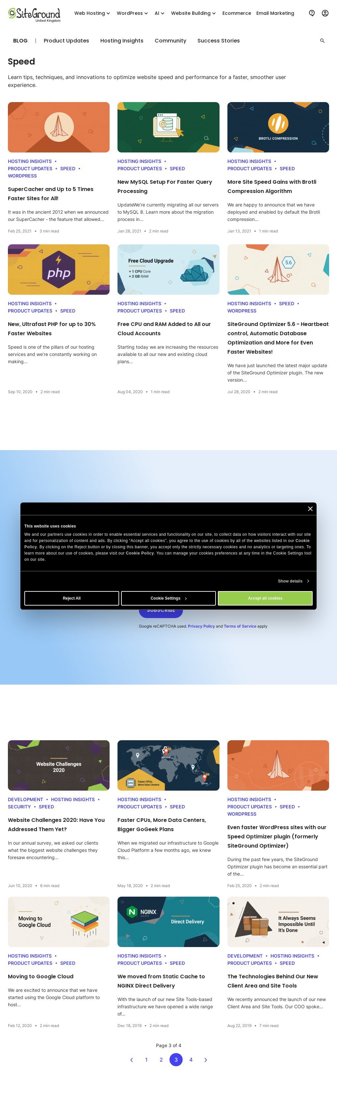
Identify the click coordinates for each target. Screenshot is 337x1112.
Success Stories (218, 40)
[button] (322, 40)
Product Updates (66, 40)
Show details (290, 581)
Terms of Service (240, 626)
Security (19, 806)
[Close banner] (310, 508)
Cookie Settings (169, 598)
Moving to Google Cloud (40, 976)
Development (25, 799)
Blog (20, 40)
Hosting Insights (121, 40)
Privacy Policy (201, 626)
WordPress (133, 13)
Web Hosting (93, 13)
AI (160, 13)
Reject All (72, 598)
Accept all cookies (265, 598)
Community (170, 40)
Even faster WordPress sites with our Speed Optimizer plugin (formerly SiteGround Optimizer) (276, 837)
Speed (67, 168)
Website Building (194, 13)
